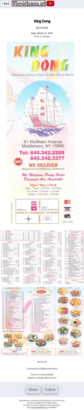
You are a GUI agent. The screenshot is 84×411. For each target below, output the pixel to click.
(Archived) (42, 361)
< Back (5, 3)
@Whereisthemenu (49, 368)
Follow (50, 389)
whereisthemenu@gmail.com (39, 407)
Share (33, 389)
